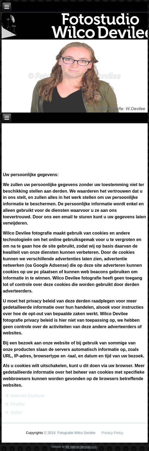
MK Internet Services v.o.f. (81, 446)
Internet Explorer (28, 395)
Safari (16, 412)
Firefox (18, 404)
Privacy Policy (112, 433)
